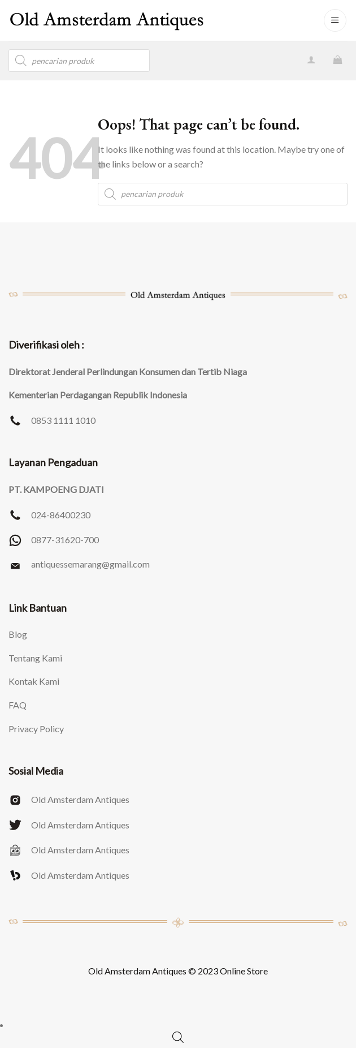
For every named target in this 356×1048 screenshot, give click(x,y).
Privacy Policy (36, 728)
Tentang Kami (35, 657)
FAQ (17, 704)
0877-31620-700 (65, 539)
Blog (17, 634)
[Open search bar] (178, 1037)
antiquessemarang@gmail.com (90, 564)
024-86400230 (60, 514)
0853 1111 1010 (63, 420)
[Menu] (335, 20)
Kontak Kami (33, 681)
